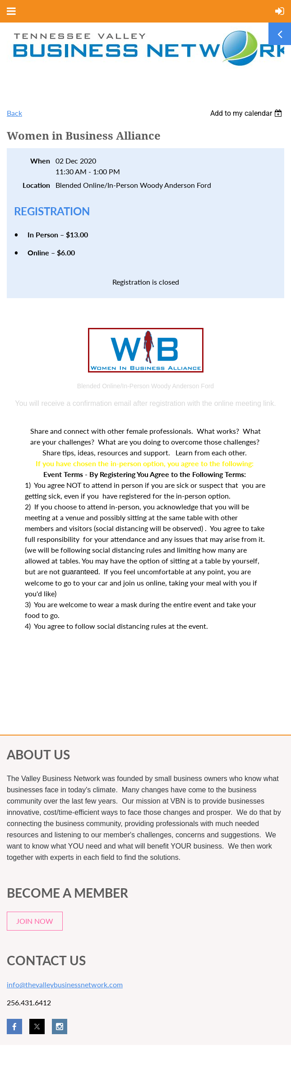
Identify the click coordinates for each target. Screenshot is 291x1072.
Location (36, 185)
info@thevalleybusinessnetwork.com (65, 984)
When (40, 160)
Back (14, 113)
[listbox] (247, 113)
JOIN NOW (34, 921)
